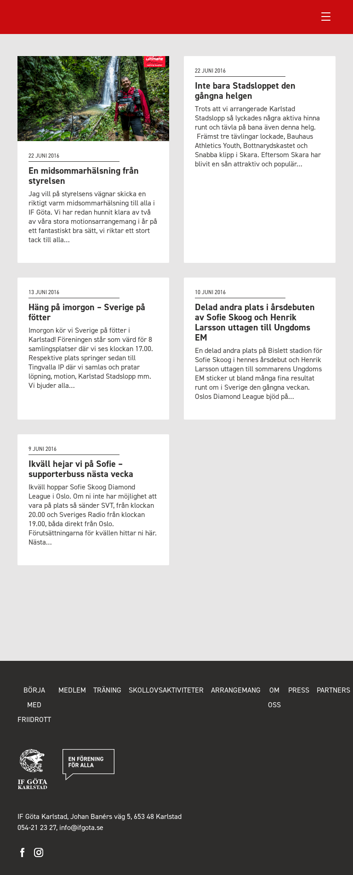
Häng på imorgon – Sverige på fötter (86, 312)
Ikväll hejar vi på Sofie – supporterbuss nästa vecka (80, 469)
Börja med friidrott (34, 704)
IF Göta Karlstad (50, 16)
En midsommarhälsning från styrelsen (83, 176)
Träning (107, 690)
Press (298, 690)
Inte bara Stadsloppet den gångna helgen (245, 91)
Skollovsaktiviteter (166, 690)
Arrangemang (236, 690)
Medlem (72, 690)
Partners (333, 690)
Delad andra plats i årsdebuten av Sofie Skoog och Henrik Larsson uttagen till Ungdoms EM (255, 322)
